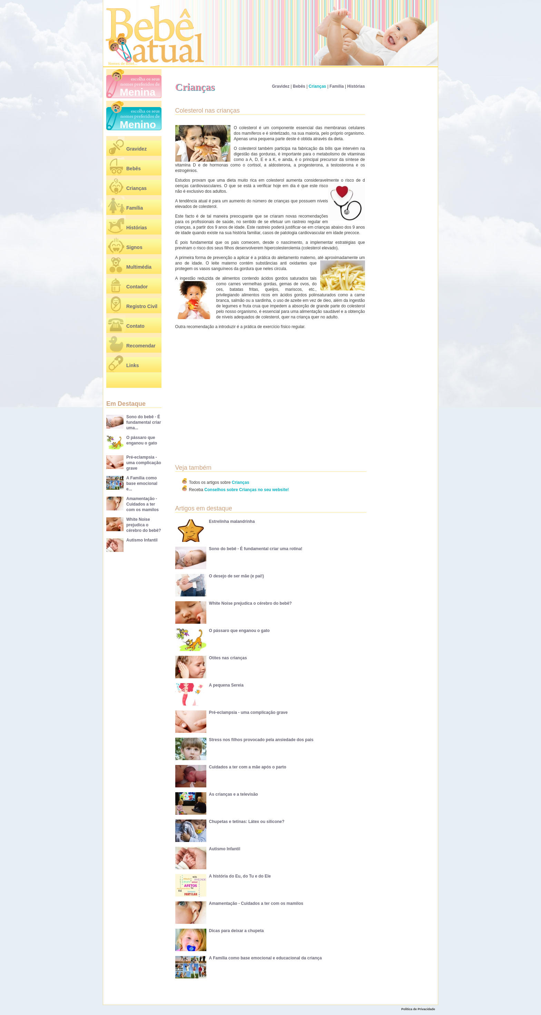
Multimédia (138, 267)
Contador (137, 286)
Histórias (136, 227)
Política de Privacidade (418, 1009)
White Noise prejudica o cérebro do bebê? (143, 525)
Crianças (136, 188)
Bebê (130, 64)
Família (134, 208)
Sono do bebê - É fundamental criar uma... (143, 422)
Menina (137, 92)
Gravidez (136, 149)
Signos (134, 247)
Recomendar (141, 345)
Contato (135, 326)
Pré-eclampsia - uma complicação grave (143, 463)
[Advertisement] (234, 387)
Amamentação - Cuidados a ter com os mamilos (142, 504)
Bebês (133, 168)
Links (132, 365)
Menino (138, 124)
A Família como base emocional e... (141, 483)
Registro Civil (141, 306)
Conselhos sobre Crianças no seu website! (246, 489)
